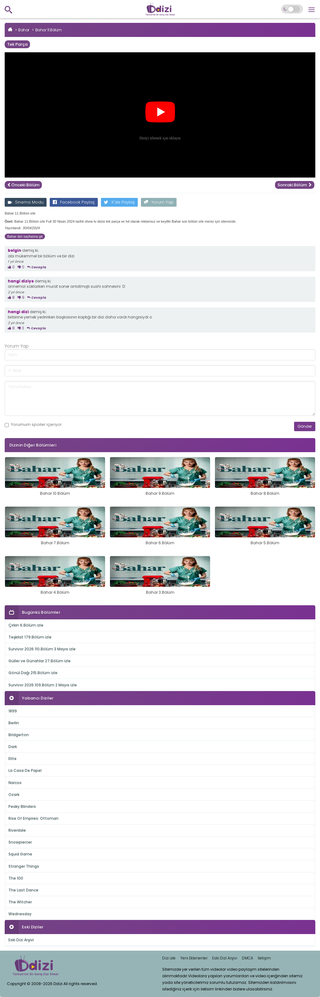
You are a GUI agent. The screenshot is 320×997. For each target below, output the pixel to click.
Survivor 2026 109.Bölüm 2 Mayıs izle (42, 685)
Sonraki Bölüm (295, 185)
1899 (12, 711)
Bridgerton (18, 734)
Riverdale (17, 830)
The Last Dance (23, 890)
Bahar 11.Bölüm (48, 30)
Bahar (23, 30)
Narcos (15, 782)
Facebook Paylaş (74, 202)
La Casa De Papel (25, 770)
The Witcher (20, 902)
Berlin (13, 723)
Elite (12, 758)
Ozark (13, 794)
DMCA (247, 958)
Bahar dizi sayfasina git (24, 236)
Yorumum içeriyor (33, 424)
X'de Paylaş (119, 202)
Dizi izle (169, 958)
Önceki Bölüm (23, 185)
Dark (12, 746)
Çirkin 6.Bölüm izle (25, 625)
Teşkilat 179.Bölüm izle (30, 637)
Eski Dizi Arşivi (21, 940)
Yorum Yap (158, 202)
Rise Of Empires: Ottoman (33, 818)
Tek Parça (17, 44)
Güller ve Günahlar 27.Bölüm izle (39, 661)
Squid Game (20, 854)
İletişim (264, 958)
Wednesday (20, 914)
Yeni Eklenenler (194, 958)
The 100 (15, 878)
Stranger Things (23, 866)
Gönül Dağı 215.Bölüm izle (33, 672)
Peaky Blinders (22, 806)
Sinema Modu (25, 202)
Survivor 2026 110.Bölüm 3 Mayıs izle (42, 649)
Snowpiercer (20, 842)
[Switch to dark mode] (292, 9)
